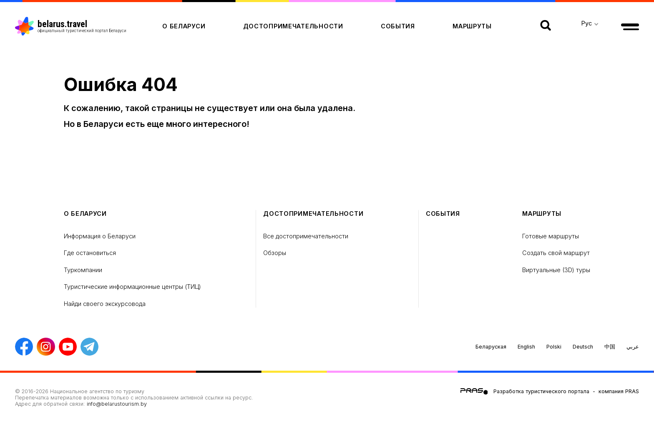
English (526, 347)
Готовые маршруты (550, 236)
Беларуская (490, 347)
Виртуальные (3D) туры (556, 269)
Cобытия (398, 26)
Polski (553, 347)
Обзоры (274, 252)
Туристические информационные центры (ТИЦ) (132, 286)
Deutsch (583, 347)
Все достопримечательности (305, 236)
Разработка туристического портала (541, 391)
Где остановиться (90, 252)
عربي (632, 347)
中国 (609, 347)
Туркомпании (83, 269)
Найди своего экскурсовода (105, 303)
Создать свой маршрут (556, 252)
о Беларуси (183, 26)
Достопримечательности (293, 26)
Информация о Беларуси (100, 236)
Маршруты (472, 26)
